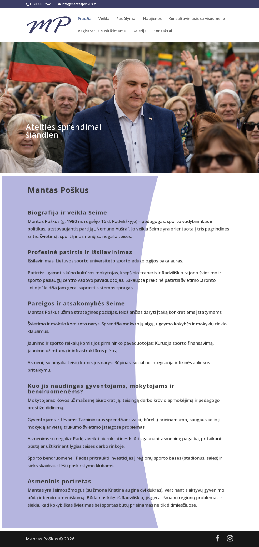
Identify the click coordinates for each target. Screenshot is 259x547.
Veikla (103, 19)
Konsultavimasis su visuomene (196, 19)
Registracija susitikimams (102, 31)
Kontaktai (162, 31)
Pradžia (85, 19)
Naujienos (152, 19)
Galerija (139, 31)
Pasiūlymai (126, 19)
